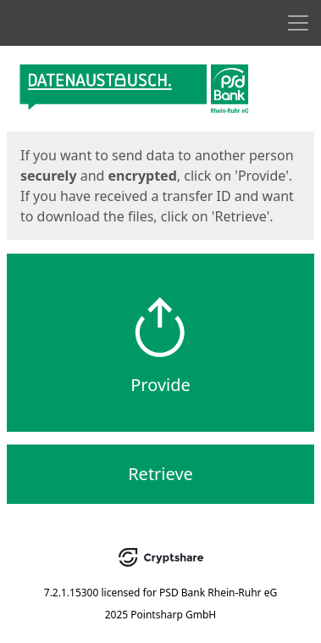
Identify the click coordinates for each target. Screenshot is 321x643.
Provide (160, 384)
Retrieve (160, 473)
